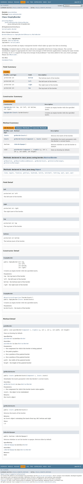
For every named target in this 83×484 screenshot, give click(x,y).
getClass (26, 173)
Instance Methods (23, 128)
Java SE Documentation (45, 475)
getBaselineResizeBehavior (23, 161)
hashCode (34, 173)
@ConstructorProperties (12, 297)
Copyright (3, 480)
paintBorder (18, 149)
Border (14, 29)
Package (16, 2)
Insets (15, 112)
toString (56, 173)
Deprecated (38, 2)
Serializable (6, 29)
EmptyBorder (8, 107)
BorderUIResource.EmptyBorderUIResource (16, 34)
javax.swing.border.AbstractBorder (17, 22)
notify (41, 173)
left (29, 81)
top (29, 88)
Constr (19, 7)
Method (25, 7)
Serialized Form (7, 60)
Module (10, 2)
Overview (4, 2)
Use (28, 2)
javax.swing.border (15, 14)
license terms (26, 482)
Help (49, 2)
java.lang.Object (7, 21)
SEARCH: (60, 5)
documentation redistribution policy (45, 482)
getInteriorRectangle (55, 161)
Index (45, 2)
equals (11, 173)
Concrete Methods (39, 128)
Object (38, 169)
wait (62, 173)
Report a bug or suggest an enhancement (13, 474)
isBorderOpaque (19, 144)
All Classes (4, 5)
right (30, 84)
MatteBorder (36, 34)
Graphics (36, 149)
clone (6, 173)
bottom (30, 78)
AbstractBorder (13, 40)
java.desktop (12, 12)
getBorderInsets (20, 135)
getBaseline (8, 161)
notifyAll (48, 173)
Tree (31, 2)
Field (14, 7)
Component (29, 139)
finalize (18, 173)
